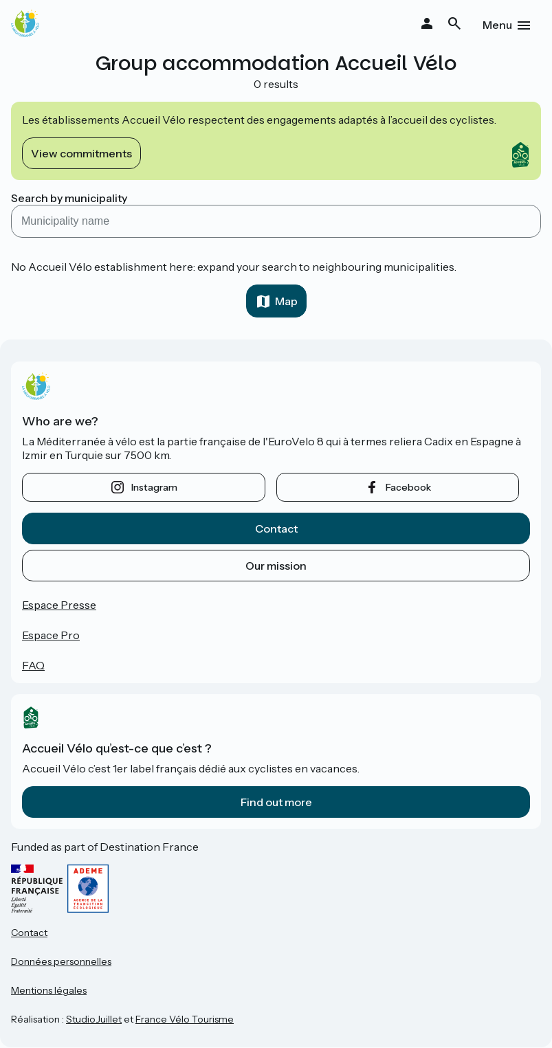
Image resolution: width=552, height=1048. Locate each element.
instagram (154, 487)
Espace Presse (59, 605)
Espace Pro (51, 635)
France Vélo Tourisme (184, 1019)
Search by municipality (69, 198)
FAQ (33, 665)
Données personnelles (61, 961)
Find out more (276, 802)
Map (286, 301)
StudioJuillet (94, 1019)
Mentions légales (49, 990)
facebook (408, 487)
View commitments (81, 153)
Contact (276, 528)
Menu (497, 25)
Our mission (276, 565)
